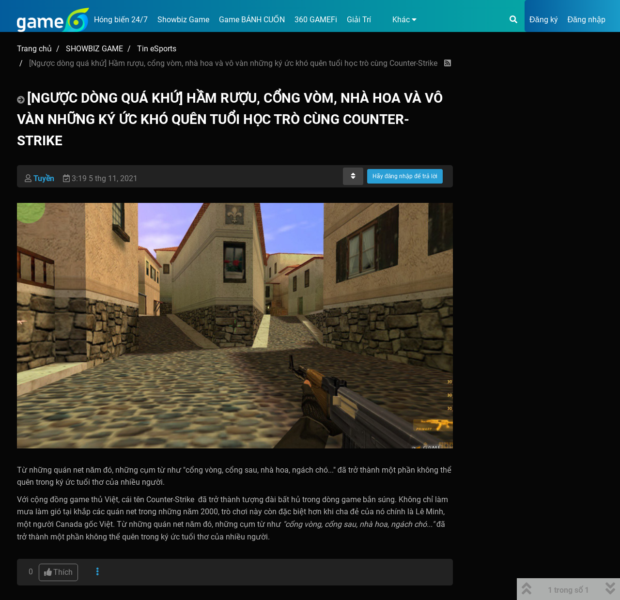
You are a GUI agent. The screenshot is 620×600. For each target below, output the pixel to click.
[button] (398, 20)
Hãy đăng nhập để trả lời (404, 176)
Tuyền (43, 178)
